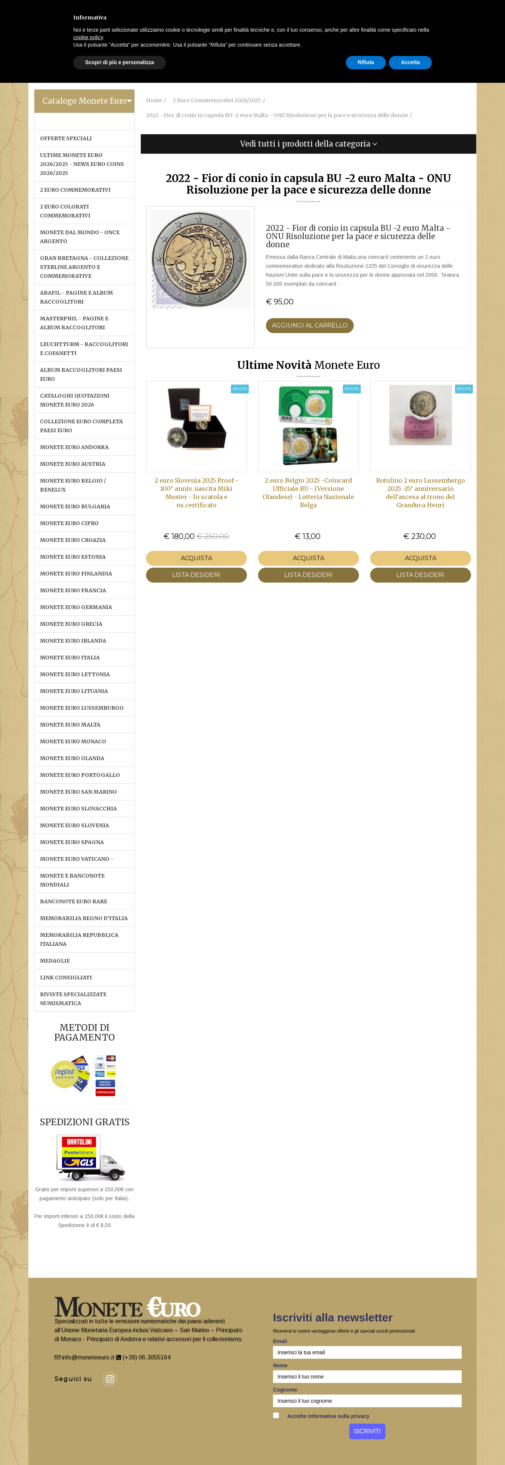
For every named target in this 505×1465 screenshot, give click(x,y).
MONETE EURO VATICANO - (77, 859)
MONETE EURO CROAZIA (73, 540)
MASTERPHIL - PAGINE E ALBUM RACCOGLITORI (74, 323)
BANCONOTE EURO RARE (73, 901)
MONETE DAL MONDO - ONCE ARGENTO (80, 237)
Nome (280, 1365)
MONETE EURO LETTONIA (75, 674)
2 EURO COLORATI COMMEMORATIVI (65, 211)
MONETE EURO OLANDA (72, 758)
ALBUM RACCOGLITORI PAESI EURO (81, 374)
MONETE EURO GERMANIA (76, 607)
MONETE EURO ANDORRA (74, 447)
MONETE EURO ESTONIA (73, 556)
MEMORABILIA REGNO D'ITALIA (84, 918)
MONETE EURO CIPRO (69, 523)
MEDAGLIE (55, 960)
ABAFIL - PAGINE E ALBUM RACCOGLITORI (76, 297)
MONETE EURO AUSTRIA (72, 464)
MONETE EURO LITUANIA (74, 691)
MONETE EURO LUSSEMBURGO (82, 708)
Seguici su (73, 1379)
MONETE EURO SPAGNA (72, 842)
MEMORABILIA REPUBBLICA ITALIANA (79, 939)
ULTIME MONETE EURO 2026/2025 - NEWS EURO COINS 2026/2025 (82, 164)
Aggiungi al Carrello (310, 325)
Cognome (285, 1390)
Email (280, 1341)
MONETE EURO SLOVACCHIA (78, 808)
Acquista (196, 558)
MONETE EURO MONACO (73, 741)
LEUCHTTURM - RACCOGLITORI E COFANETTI (84, 349)
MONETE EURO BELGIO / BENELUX (73, 485)
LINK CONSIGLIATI (66, 977)
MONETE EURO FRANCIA (73, 590)
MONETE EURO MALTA (70, 724)
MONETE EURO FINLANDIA (76, 573)
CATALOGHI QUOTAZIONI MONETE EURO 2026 (74, 400)
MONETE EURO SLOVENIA (74, 825)
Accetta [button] (410, 62)
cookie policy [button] (88, 37)
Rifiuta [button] (366, 62)
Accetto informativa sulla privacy (321, 1415)
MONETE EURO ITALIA (70, 657)
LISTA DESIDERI (196, 574)
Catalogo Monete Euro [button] (85, 101)
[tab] (84, 101)
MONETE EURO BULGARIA (75, 506)
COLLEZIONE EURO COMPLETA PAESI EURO (81, 426)
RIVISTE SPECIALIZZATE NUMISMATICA (73, 999)
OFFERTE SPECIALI (66, 138)
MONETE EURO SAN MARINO (78, 791)
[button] (308, 144)
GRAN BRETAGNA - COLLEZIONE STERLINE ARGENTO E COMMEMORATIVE (84, 267)
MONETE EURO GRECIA (71, 624)
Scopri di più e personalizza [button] (119, 62)
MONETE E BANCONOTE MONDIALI (72, 880)
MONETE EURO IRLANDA (73, 640)
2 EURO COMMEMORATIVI (75, 189)
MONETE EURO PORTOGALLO (80, 775)
